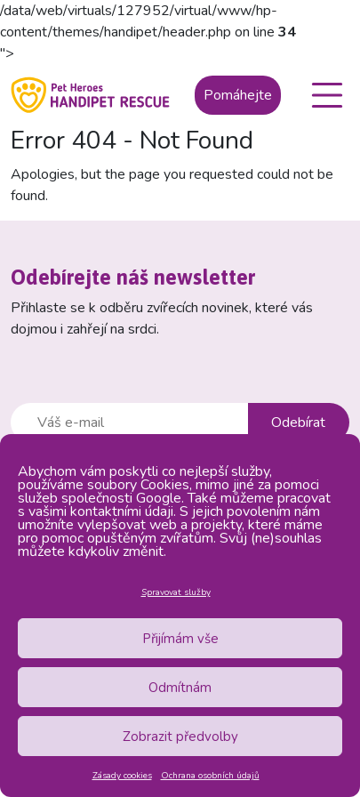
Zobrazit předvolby (180, 736)
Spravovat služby (176, 592)
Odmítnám (180, 687)
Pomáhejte (238, 95)
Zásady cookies (122, 775)
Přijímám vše (180, 639)
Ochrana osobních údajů (210, 775)
